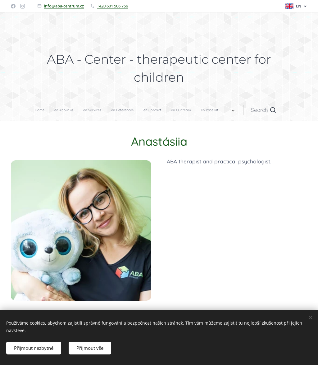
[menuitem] (103, 110)
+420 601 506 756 (112, 6)
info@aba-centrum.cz (64, 6)
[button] (197, 110)
